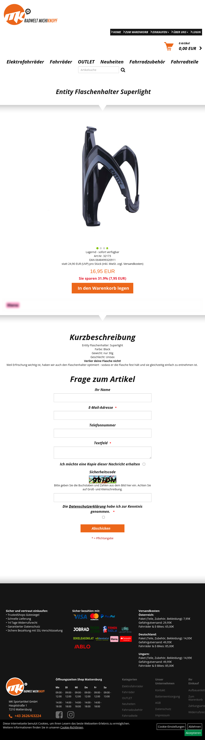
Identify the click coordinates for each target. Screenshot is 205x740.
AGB (158, 703)
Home (117, 32)
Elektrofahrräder (25, 62)
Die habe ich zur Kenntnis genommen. (102, 509)
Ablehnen (195, 726)
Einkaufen (160, 32)
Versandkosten (133, 264)
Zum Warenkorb (136, 32)
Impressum (162, 715)
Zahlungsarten (192, 706)
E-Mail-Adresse (101, 407)
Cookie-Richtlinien (71, 727)
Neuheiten (112, 62)
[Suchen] (123, 70)
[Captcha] (102, 497)
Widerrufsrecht (192, 712)
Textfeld (100, 443)
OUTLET (86, 62)
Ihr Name (102, 389)
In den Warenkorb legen (103, 288)
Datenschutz (163, 709)
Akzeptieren (193, 733)
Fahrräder (61, 62)
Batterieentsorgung (167, 696)
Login (196, 32)
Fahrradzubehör (147, 62)
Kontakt (160, 690)
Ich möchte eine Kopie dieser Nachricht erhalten (100, 464)
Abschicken (101, 528)
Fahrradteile (184, 62)
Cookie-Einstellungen (171, 726)
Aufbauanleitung (192, 690)
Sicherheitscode (102, 472)
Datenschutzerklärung (87, 506)
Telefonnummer (102, 425)
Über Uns (180, 32)
